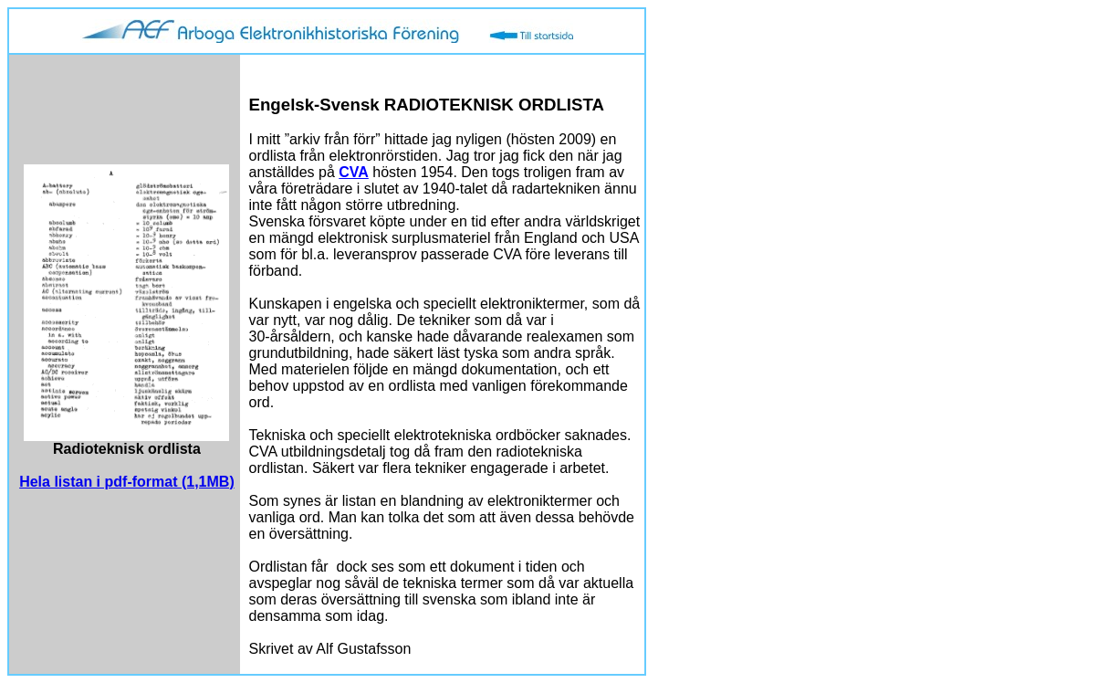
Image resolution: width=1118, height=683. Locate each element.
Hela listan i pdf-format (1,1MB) (127, 481)
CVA (354, 172)
